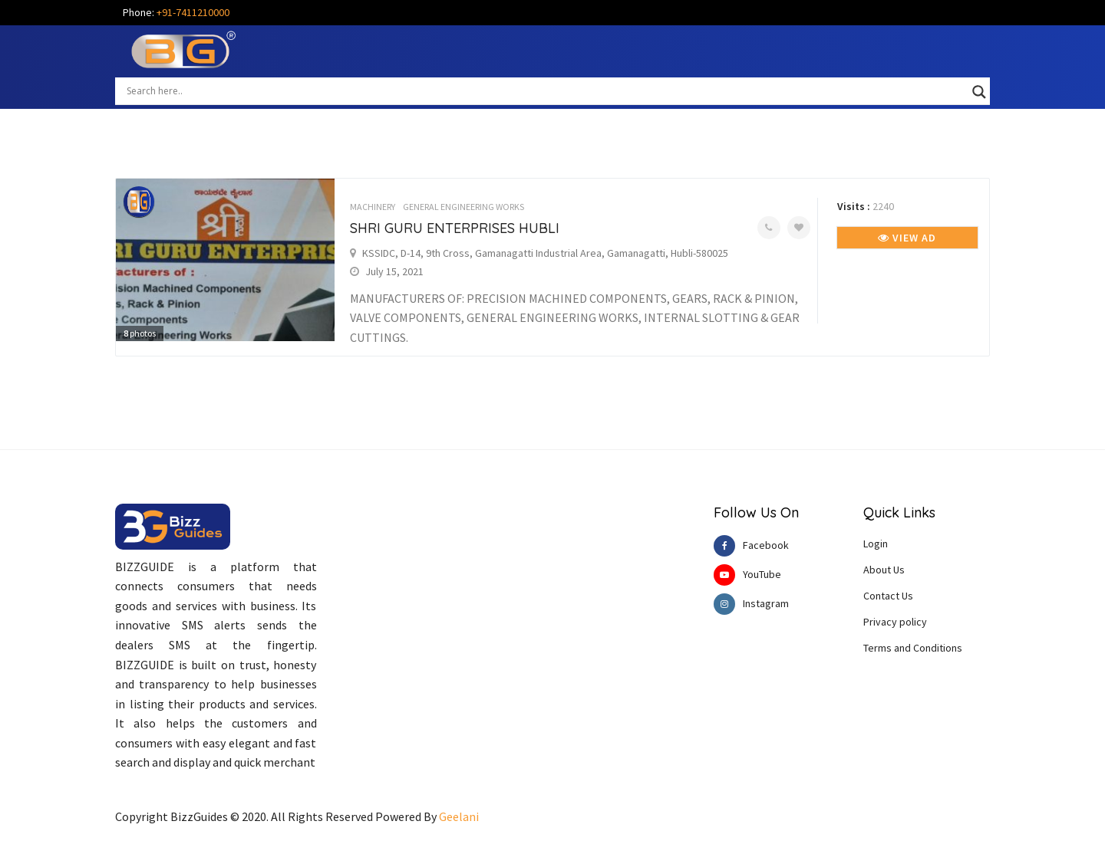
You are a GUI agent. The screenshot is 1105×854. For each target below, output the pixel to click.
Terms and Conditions (912, 648)
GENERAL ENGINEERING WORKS (463, 206)
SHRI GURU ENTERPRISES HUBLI (454, 228)
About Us (884, 569)
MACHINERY (372, 206)
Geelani (459, 816)
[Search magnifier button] (979, 92)
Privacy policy (895, 622)
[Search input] (546, 90)
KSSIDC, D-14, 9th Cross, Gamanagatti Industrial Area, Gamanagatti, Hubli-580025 (545, 253)
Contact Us (888, 596)
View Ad (907, 238)
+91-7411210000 (193, 12)
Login (875, 543)
